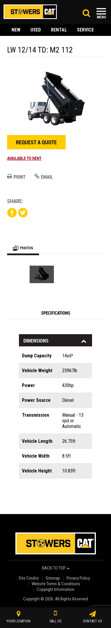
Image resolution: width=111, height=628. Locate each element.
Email (43, 177)
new (16, 30)
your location (18, 617)
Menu (101, 17)
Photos (23, 247)
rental (59, 30)
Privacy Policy (78, 578)
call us (55, 617)
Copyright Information (55, 589)
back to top (56, 568)
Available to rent (24, 158)
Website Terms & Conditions (56, 584)
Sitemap (53, 578)
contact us (92, 617)
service (85, 30)
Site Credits (29, 578)
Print (16, 177)
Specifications (55, 313)
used (35, 30)
